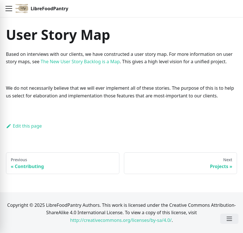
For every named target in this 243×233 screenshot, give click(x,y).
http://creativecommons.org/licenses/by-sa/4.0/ (120, 220)
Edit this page (24, 126)
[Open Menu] (229, 219)
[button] (9, 8)
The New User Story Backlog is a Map (80, 61)
